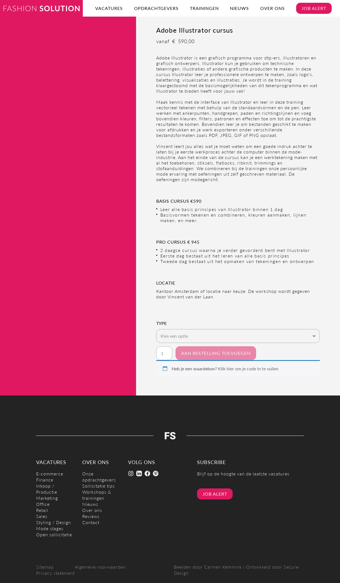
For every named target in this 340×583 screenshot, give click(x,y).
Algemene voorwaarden (100, 566)
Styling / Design (53, 522)
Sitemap (45, 566)
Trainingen (204, 8)
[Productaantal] (164, 353)
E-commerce (49, 473)
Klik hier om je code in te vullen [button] (248, 368)
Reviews (91, 516)
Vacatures (109, 8)
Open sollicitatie (54, 534)
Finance (44, 479)
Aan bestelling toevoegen (216, 353)
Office (43, 504)
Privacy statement (55, 573)
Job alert (314, 8)
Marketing (47, 498)
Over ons (272, 8)
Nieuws (239, 8)
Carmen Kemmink (223, 566)
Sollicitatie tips (98, 485)
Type (161, 323)
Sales (41, 516)
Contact (90, 522)
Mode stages (49, 528)
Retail (42, 510)
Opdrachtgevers (156, 8)
